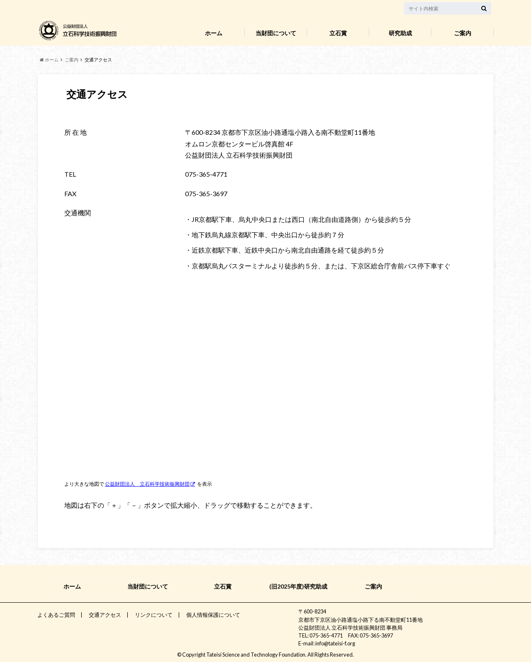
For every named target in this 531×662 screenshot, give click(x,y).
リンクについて (154, 614)
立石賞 (338, 33)
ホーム (213, 33)
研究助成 (400, 33)
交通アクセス (105, 614)
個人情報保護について (213, 614)
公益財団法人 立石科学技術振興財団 (147, 484)
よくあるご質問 (56, 614)
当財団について (276, 33)
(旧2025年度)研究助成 (298, 586)
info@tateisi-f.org (335, 643)
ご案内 (462, 33)
